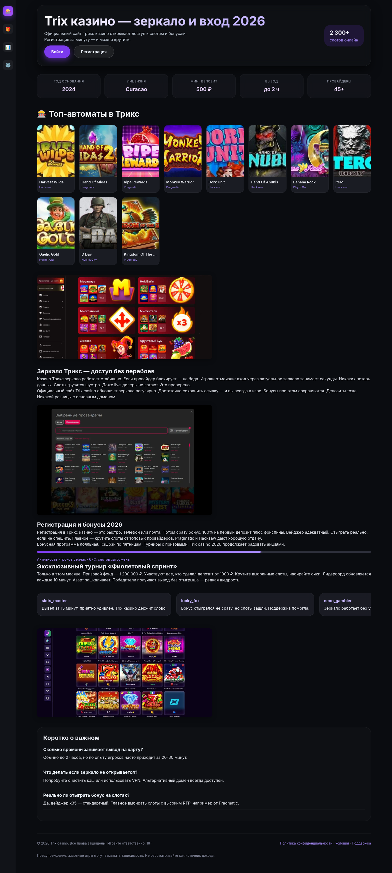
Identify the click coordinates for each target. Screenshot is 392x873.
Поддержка (361, 843)
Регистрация (94, 51)
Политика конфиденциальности (306, 843)
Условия (342, 843)
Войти (57, 51)
